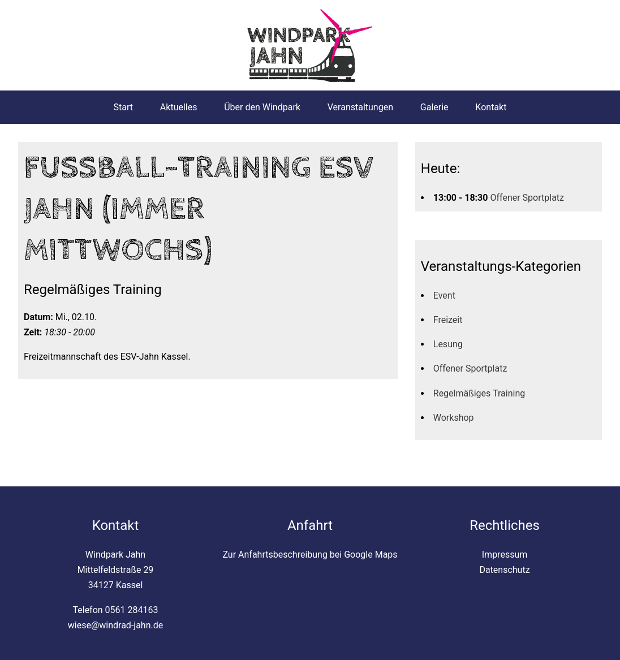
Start (123, 107)
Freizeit (448, 319)
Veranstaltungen (360, 107)
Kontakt (490, 107)
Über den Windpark (262, 107)
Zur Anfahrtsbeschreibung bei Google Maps (309, 554)
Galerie (434, 107)
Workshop (453, 417)
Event (444, 295)
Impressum (505, 554)
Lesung (448, 344)
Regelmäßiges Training (479, 393)
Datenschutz (504, 569)
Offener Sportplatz (527, 197)
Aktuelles (178, 107)
